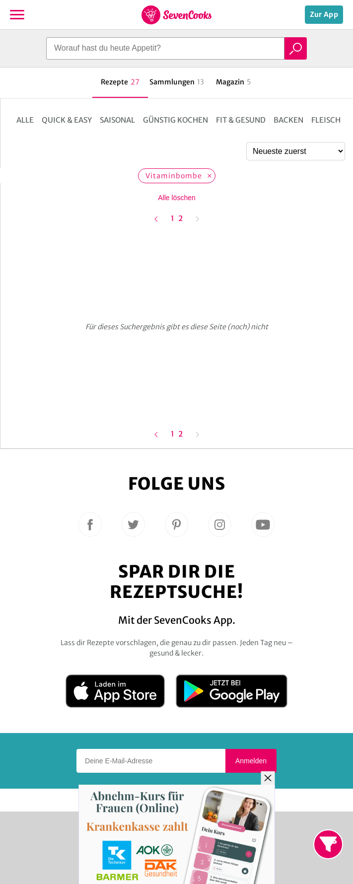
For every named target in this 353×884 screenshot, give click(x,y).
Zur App (324, 14)
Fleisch (326, 120)
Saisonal (117, 120)
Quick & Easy (67, 120)
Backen (288, 120)
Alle (25, 120)
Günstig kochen (175, 120)
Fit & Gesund (241, 120)
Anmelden (251, 761)
